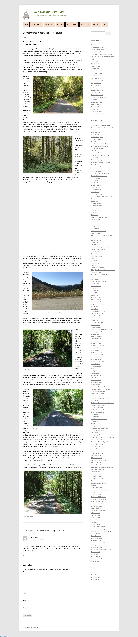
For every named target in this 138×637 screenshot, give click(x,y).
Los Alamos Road (96, 327)
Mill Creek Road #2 (96, 350)
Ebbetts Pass (94, 242)
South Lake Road (96, 494)
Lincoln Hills (94, 320)
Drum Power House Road (98, 231)
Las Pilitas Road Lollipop (98, 311)
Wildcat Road (95, 554)
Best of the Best (72, 24)
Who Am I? (96, 24)
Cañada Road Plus (96, 185)
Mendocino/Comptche (97, 345)
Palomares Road (95, 414)
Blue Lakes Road (95, 157)
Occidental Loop (95, 400)
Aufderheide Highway (97, 47)
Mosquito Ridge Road (97, 366)
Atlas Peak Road (95, 132)
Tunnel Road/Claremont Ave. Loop (101, 531)
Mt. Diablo (94, 368)
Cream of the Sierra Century (99, 217)
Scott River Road (95, 471)
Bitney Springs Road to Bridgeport (100, 155)
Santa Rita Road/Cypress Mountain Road (102, 467)
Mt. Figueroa (94, 371)
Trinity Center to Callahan (98, 527)
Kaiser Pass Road (96, 302)
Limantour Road (95, 318)
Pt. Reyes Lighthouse (97, 435)
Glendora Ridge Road (97, 263)
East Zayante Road (96, 240)
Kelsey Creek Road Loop (98, 304)
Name (25, 593)
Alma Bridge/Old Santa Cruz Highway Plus (103, 128)
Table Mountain (95, 513)
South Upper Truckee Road (98, 499)
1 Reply (25, 37)
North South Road (96, 396)
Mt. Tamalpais (95, 377)
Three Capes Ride (96, 107)
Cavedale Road (95, 192)
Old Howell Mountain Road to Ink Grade (102, 403)
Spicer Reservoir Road (97, 501)
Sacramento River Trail (97, 455)
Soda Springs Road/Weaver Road (100, 490)
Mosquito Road (95, 364)
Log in (92, 572)
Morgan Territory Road (97, 361)
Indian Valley (94, 290)
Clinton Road (94, 201)
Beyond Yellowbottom (97, 49)
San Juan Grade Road (97, 465)
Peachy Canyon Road (97, 426)
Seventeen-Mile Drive (97, 474)
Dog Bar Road (95, 228)
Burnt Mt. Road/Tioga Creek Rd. (100, 173)
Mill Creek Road (95, 348)
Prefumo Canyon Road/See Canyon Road (102, 437)
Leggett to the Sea (96, 316)
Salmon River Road (96, 458)
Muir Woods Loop (96, 384)
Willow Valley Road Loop (98, 559)
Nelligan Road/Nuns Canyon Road (100, 389)
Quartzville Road (95, 92)
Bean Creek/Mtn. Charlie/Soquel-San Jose (102, 144)
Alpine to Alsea (95, 45)
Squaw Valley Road (96, 504)
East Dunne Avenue (96, 238)
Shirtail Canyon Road (97, 476)
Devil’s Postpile (95, 224)
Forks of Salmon (95, 251)
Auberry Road (95, 134)
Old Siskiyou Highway (97, 90)
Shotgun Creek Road (97, 95)
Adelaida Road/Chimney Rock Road (101, 125)
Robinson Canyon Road (97, 451)
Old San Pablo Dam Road (98, 405)
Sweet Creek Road (96, 104)
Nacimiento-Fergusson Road (99, 387)
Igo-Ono (93, 288)
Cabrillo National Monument (99, 176)
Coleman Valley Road (97, 203)
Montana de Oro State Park (99, 357)
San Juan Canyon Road (97, 462)
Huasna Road (95, 283)
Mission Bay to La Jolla (97, 355)
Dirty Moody (94, 226)
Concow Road (95, 208)
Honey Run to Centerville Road (100, 274)
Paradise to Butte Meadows (99, 419)
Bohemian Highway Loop (98, 160)
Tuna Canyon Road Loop (98, 529)
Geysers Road (95, 258)
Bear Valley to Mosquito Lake (99, 146)
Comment (26, 572)
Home (26, 24)
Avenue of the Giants (97, 139)
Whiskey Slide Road (96, 545)
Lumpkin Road (95, 334)
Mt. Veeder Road (96, 380)
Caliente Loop (95, 180)
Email (25, 600)
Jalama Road (94, 295)
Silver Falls (94, 99)
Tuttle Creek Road (96, 533)
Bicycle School (36, 24)
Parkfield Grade (95, 421)
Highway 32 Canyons (97, 272)
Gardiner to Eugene (96, 73)
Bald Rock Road (95, 141)
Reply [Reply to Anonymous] (24, 555)
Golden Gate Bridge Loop (98, 267)
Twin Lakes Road (96, 536)
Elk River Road (95, 68)
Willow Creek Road (96, 556)
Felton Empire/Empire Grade (99, 249)
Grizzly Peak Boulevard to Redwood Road (103, 270)
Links (104, 24)
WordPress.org (95, 579)
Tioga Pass (94, 522)
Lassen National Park (97, 313)
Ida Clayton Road (96, 286)
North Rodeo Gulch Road (98, 394)
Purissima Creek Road (97, 444)
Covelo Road (94, 212)
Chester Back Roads (96, 194)
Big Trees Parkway (96, 153)
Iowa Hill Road (95, 293)
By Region (60, 24)
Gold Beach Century (96, 76)
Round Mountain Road (97, 453)
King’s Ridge (94, 309)
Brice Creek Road (96, 52)
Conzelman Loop (96, 210)
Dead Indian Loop (96, 64)
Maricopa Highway (96, 336)
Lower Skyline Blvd (96, 332)
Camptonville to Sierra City (98, 183)
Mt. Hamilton (95, 373)
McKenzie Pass (95, 85)
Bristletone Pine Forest (97, 171)
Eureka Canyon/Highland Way (99, 247)
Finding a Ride (85, 24)
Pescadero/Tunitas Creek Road (99, 428)
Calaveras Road (95, 178)
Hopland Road (95, 279)
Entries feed (94, 575)
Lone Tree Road (95, 325)
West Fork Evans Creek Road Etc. (100, 114)
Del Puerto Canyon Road (98, 222)
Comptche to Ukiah (96, 206)
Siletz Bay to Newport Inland (99, 97)
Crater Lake (94, 61)
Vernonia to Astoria (96, 111)
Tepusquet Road (95, 515)
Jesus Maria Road (96, 297)
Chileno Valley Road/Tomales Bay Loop (102, 196)
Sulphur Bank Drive (96, 506)
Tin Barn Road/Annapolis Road (99, 520)
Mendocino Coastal (96, 343)
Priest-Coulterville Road (97, 439)
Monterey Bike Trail (96, 359)
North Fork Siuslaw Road (98, 88)
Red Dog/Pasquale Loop (98, 449)
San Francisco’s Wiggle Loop (99, 460)
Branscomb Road (96, 164)
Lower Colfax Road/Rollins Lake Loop (101, 329)
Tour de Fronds (95, 109)
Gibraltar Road (95, 261)
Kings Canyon (95, 306)
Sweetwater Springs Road (98, 510)
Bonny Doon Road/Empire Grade (100, 162)
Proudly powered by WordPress (31, 627)
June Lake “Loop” (96, 300)
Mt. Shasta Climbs (96, 375)
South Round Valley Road (98, 497)
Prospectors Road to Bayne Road (100, 442)
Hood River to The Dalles (98, 78)
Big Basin (93, 151)
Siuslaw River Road (96, 102)
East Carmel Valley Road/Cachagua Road (102, 235)
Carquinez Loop (95, 187)
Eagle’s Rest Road (96, 66)
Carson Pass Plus (96, 189)
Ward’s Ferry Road (96, 540)
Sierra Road (94, 481)
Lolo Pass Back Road (97, 80)
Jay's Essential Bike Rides (49, 12)
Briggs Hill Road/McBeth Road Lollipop (102, 54)
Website (25, 608)
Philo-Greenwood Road (97, 430)
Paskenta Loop (95, 423)
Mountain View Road (97, 382)
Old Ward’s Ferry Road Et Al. (99, 410)
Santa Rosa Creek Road (97, 469)
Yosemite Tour (95, 561)
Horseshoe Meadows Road (98, 281)
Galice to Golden (95, 71)
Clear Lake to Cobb (96, 199)
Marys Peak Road (96, 83)
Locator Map (49, 24)
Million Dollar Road (96, 352)
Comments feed (95, 577)
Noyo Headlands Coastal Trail (99, 398)
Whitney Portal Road (97, 547)
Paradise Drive (95, 416)
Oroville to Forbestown (97, 412)
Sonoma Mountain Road (98, 492)
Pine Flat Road (95, 433)
